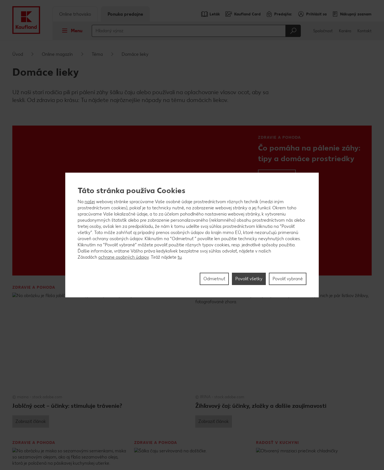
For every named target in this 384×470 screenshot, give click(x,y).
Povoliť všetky (248, 278)
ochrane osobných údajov (123, 257)
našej (90, 201)
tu (180, 257)
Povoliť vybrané (288, 278)
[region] (192, 235)
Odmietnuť (214, 278)
